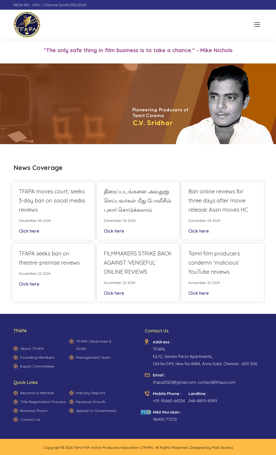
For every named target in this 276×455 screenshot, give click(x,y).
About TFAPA (32, 348)
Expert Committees (37, 366)
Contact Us (30, 419)
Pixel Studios (222, 447)
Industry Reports (90, 392)
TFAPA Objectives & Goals (94, 345)
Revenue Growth (90, 401)
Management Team (93, 357)
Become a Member (37, 392)
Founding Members (37, 357)
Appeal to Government (96, 410)
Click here (29, 231)
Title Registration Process (43, 401)
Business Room (33, 410)
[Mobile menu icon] (257, 24)
